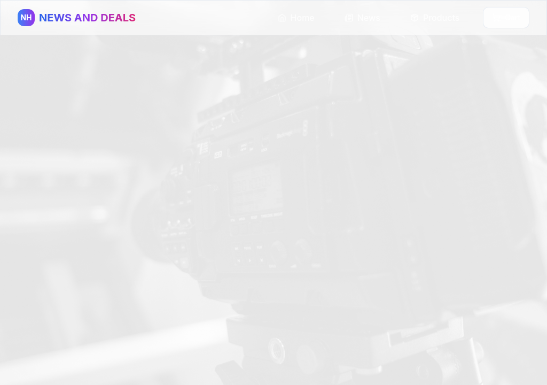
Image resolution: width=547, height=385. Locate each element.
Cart (506, 17)
